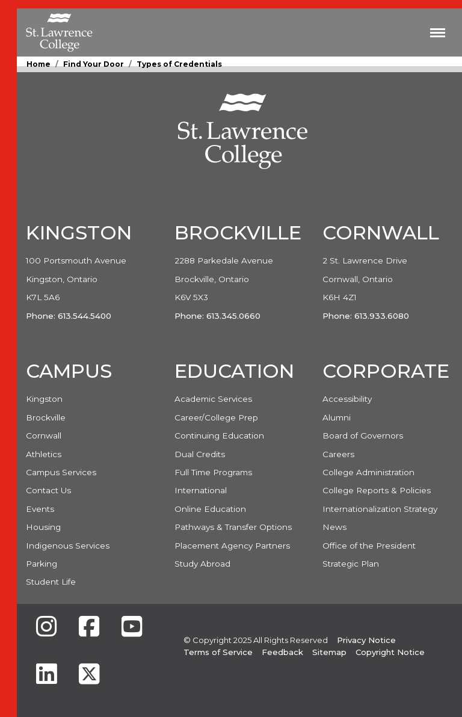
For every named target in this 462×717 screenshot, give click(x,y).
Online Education (210, 509)
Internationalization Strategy (379, 509)
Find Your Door (93, 64)
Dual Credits (199, 454)
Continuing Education (219, 435)
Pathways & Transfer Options (233, 527)
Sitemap (329, 652)
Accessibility (347, 399)
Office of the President (369, 545)
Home (38, 64)
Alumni (336, 417)
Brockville (46, 417)
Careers (338, 454)
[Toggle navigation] (437, 32)
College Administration (368, 472)
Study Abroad (202, 563)
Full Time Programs (213, 472)
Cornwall (43, 435)
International (200, 490)
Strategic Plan (350, 563)
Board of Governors (362, 435)
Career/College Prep (216, 417)
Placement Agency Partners (232, 545)
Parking (41, 563)
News (334, 527)
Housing (43, 527)
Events (40, 509)
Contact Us (48, 490)
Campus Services (61, 472)
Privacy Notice (366, 640)
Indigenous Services (67, 545)
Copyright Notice (390, 652)
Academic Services (213, 399)
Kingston (44, 399)
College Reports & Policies (376, 490)
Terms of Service (218, 652)
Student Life (51, 581)
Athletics (43, 454)
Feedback (282, 652)
